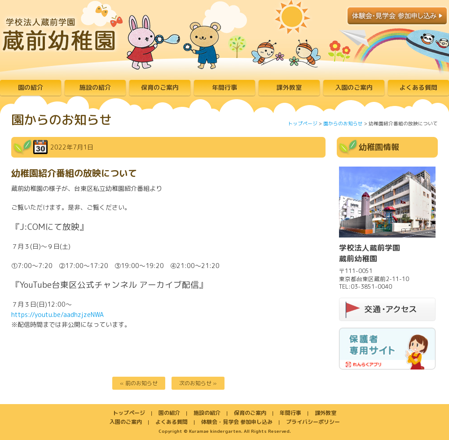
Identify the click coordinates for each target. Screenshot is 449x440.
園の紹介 (30, 87)
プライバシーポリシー (313, 422)
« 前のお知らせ (139, 383)
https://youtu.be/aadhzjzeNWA (57, 314)
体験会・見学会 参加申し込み (237, 422)
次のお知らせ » (198, 383)
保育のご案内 (160, 87)
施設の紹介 (95, 87)
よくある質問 (418, 87)
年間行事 (224, 87)
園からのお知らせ (343, 123)
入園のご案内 (354, 87)
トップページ (302, 123)
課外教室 (289, 87)
